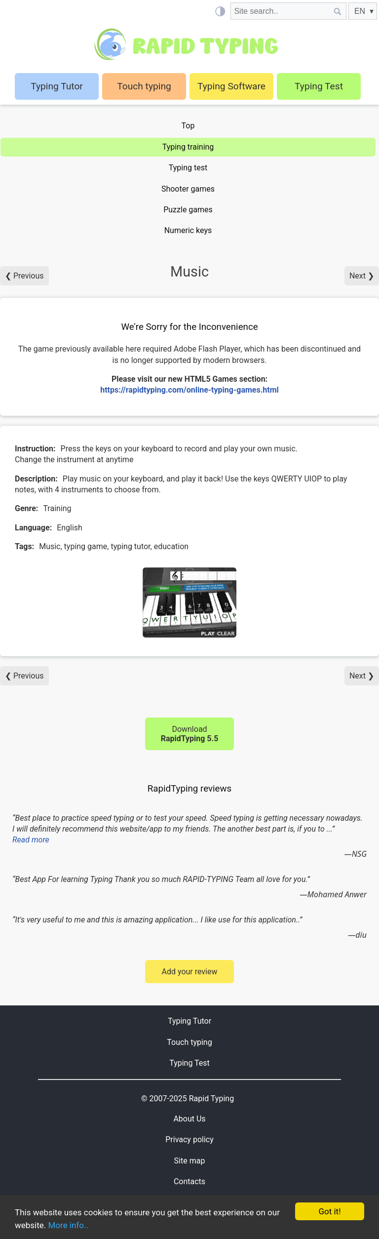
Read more (30, 839)
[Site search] (279, 11)
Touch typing (144, 86)
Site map (189, 1160)
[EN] (362, 11)
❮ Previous (24, 275)
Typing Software (231, 86)
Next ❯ (361, 275)
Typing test (188, 167)
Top (188, 125)
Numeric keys (188, 230)
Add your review (189, 971)
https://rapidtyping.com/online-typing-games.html (189, 390)
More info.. (68, 1225)
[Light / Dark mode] (219, 11)
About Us (189, 1118)
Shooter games (188, 189)
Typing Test (319, 86)
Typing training (188, 147)
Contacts (189, 1181)
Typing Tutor (189, 1021)
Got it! (329, 1211)
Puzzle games (188, 209)
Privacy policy (189, 1139)
